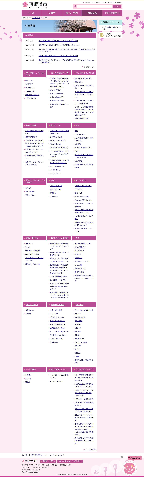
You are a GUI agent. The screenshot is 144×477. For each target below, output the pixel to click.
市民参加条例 (29, 310)
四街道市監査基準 (56, 186)
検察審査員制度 (80, 268)
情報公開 (28, 188)
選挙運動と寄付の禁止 (82, 261)
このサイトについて (57, 455)
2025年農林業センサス (58, 166)
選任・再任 (78, 193)
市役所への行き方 (49, 461)
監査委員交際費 (55, 189)
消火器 (77, 349)
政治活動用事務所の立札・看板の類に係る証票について (84, 278)
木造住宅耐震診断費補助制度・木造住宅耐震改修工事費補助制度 (84, 377)
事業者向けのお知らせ (57, 321)
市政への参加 (32, 305)
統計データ (56, 125)
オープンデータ (55, 170)
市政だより (29, 243)
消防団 (77, 335)
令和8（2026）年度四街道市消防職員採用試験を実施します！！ (59, 286)
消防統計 (78, 353)
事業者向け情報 (57, 305)
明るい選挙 (78, 265)
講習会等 (78, 331)
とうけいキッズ (55, 173)
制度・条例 (31, 125)
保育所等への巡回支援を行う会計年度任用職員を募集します (59, 45)
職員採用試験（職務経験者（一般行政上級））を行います (58, 56)
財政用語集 (78, 161)
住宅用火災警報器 (81, 342)
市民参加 (28, 314)
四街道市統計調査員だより (59, 148)
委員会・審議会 (30, 195)
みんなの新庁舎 (55, 90)
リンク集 (25, 455)
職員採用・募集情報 (59, 238)
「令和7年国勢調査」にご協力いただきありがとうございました (59, 153)
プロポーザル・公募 (57, 317)
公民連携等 (29, 84)
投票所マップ (79, 251)
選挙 (78, 238)
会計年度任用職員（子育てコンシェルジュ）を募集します (58, 41)
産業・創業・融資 (56, 310)
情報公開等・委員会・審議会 (35, 181)
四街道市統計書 (55, 144)
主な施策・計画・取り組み (35, 74)
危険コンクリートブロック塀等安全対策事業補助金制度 (84, 417)
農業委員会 (31, 369)
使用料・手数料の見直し (83, 148)
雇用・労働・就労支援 (57, 324)
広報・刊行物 (32, 238)
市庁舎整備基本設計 (57, 97)
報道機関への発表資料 (32, 251)
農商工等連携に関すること (59, 331)
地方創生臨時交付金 (32, 95)
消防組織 (78, 346)
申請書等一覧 (79, 339)
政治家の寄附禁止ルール (83, 243)
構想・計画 (29, 80)
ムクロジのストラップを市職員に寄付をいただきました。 (84, 94)
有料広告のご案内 (56, 339)
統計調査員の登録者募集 (58, 280)
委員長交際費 (79, 272)
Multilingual (118, 2)
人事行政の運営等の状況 (83, 200)
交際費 (77, 356)
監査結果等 (54, 196)
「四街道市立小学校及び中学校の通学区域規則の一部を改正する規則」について (34, 143)
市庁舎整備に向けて (59, 73)
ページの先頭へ (91, 449)
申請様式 (28, 375)
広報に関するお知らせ (32, 264)
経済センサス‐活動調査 (58, 140)
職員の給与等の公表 (81, 196)
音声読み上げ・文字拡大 (92, 2)
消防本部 (79, 305)
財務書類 (78, 144)
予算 (76, 131)
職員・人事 (80, 180)
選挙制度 (78, 254)
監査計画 (53, 193)
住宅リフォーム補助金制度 (84, 399)
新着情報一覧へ (89, 67)
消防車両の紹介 (80, 317)
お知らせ (78, 314)
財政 (78, 125)
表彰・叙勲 (78, 82)
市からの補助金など (84, 369)
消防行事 (78, 328)
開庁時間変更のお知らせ (83, 78)
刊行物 (27, 247)
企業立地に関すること (57, 328)
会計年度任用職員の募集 (58, 276)
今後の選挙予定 (80, 247)
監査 (53, 180)
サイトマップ (107, 2)
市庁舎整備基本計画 (57, 100)
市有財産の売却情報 (81, 118)
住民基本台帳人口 (56, 137)
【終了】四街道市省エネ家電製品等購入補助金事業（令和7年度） (84, 392)
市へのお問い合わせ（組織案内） (70, 461)
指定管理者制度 (30, 98)
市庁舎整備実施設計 (57, 93)
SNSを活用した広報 (32, 254)
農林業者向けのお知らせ (58, 335)
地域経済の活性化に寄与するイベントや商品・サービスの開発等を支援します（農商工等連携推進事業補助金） (84, 429)
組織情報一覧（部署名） (83, 186)
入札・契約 (54, 314)
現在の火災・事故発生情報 (84, 310)
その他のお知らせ (58, 369)
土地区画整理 (29, 91)
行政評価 (78, 151)
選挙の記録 (78, 258)
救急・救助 (78, 321)
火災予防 (78, 324)
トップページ (36, 18)
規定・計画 (78, 189)
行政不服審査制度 (31, 137)
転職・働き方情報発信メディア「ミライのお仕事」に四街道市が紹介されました (59, 295)
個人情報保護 (29, 191)
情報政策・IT (29, 88)
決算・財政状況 (80, 134)
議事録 (27, 382)
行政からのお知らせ (57, 381)
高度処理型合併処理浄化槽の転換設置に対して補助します (84, 440)
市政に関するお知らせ (85, 73)
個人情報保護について (38, 455)
